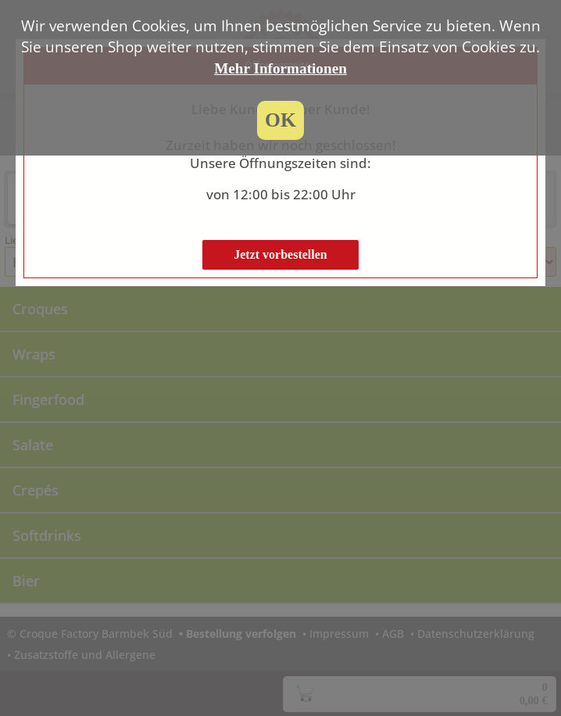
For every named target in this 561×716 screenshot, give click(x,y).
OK (280, 120)
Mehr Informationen (280, 68)
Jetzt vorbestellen (280, 254)
